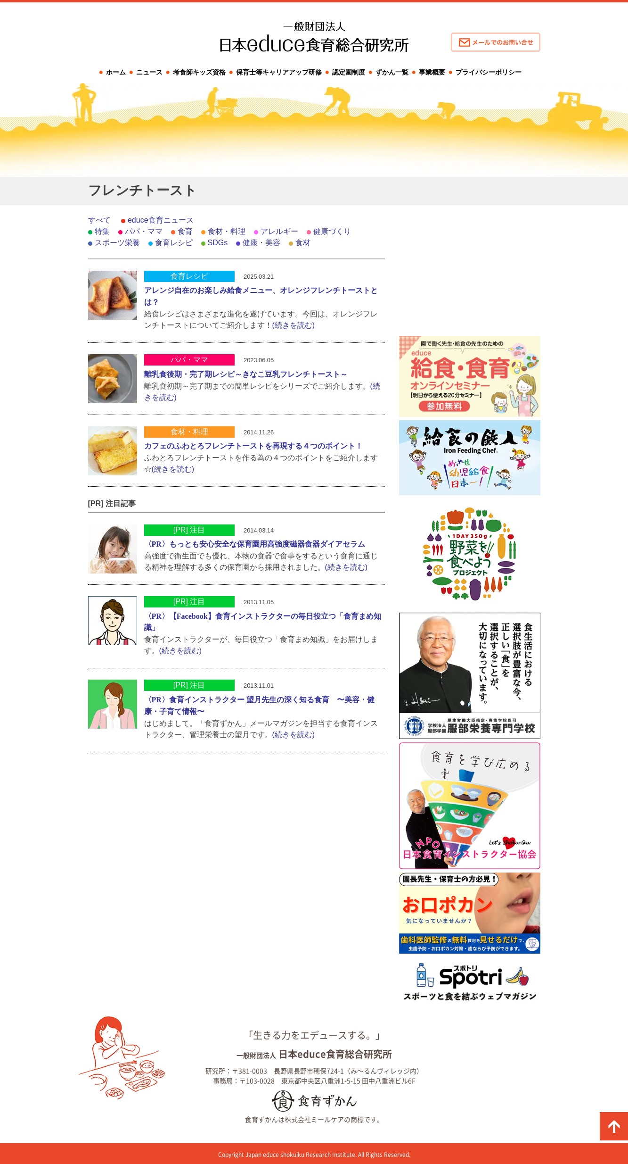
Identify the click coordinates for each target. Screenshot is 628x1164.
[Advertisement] (469, 274)
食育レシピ (174, 243)
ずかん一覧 (391, 72)
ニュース (149, 72)
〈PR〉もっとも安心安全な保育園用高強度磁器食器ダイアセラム (254, 544)
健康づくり (332, 231)
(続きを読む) (293, 325)
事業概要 (432, 72)
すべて (99, 220)
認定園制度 (348, 72)
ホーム (116, 72)
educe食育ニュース (161, 220)
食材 (302, 243)
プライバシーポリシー (489, 72)
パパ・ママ (144, 231)
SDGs (218, 243)
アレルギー (279, 231)
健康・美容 (261, 243)
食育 (185, 231)
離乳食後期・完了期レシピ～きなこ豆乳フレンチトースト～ (246, 374)
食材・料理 (226, 231)
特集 (102, 231)
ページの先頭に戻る (614, 1126)
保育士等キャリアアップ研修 (279, 72)
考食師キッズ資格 (199, 72)
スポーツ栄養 (117, 243)
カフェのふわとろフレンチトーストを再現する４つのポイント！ (253, 446)
